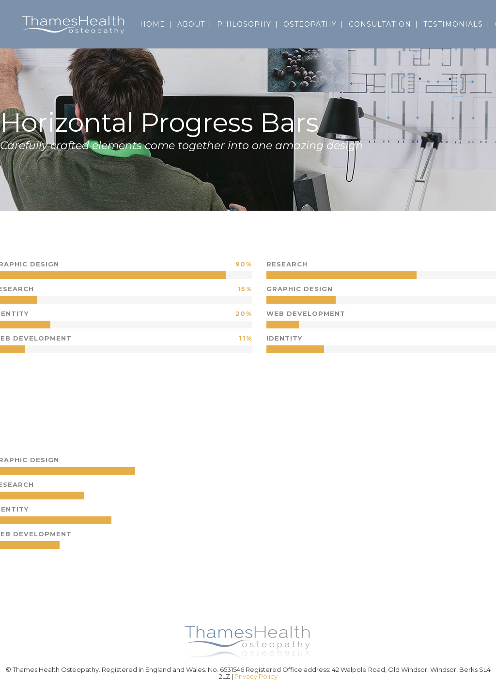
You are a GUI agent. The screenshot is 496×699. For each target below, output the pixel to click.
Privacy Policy (256, 676)
